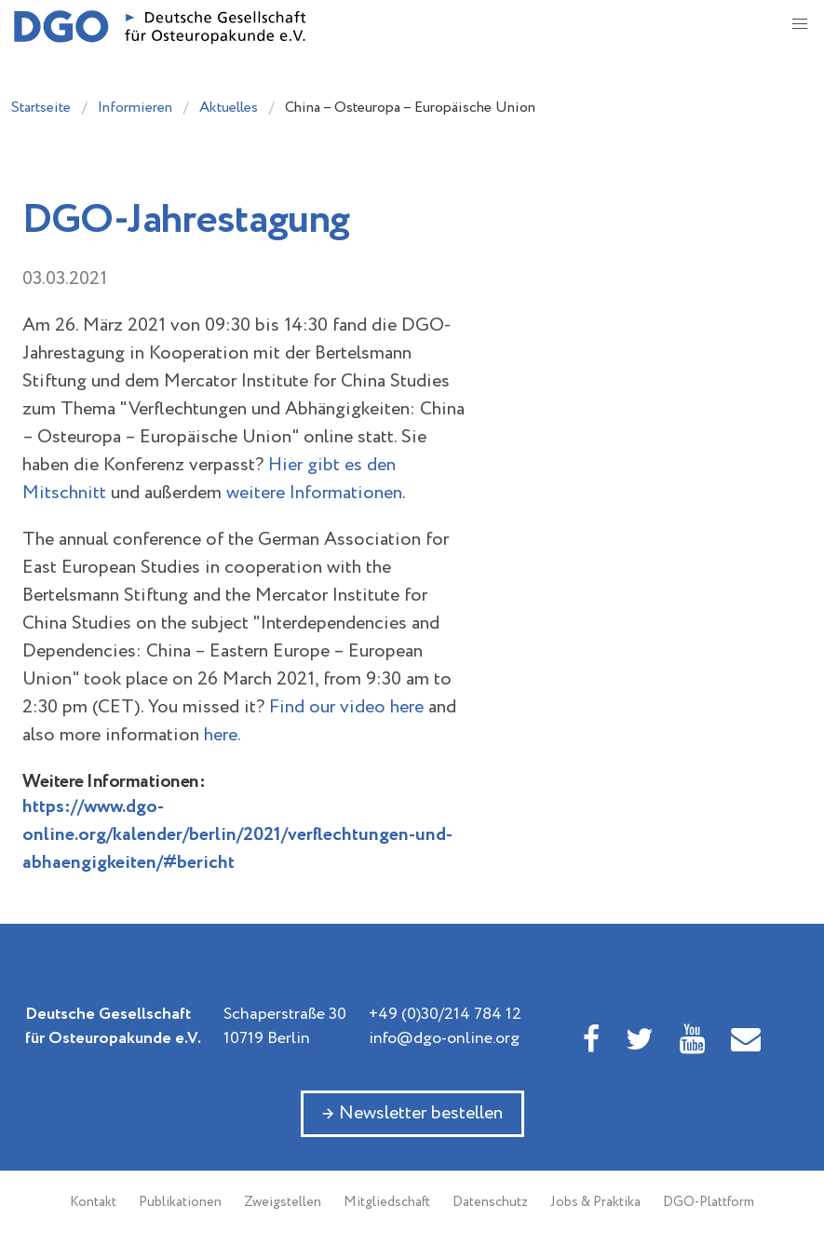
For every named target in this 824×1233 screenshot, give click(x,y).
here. (222, 735)
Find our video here (346, 707)
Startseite (41, 107)
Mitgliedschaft (387, 1202)
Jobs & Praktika (595, 1202)
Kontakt (93, 1202)
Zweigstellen (282, 1202)
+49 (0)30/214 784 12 (445, 1014)
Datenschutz (490, 1202)
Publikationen (180, 1202)
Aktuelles (228, 107)
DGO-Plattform (708, 1202)
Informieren (135, 107)
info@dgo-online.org (444, 1038)
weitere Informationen (314, 493)
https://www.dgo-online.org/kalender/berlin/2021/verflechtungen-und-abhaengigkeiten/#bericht (237, 834)
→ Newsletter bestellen (412, 1113)
